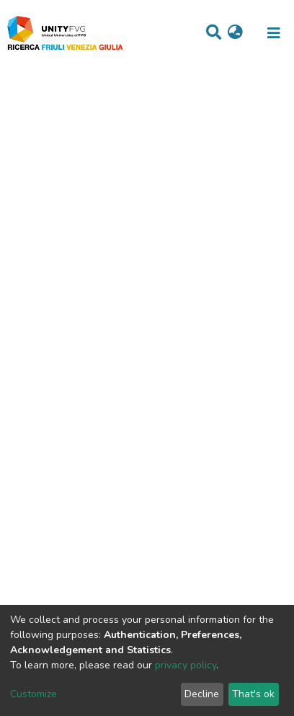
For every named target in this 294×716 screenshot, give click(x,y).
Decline (201, 694)
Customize (33, 694)
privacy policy (185, 665)
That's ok (253, 694)
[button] (235, 33)
